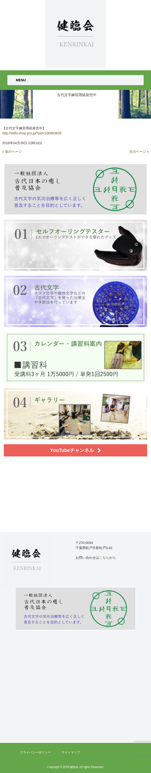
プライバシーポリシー (35, 752)
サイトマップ (71, 752)
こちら (104, 557)
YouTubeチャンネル (75, 450)
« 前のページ (12, 152)
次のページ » (139, 152)
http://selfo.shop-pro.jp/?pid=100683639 (31, 133)
